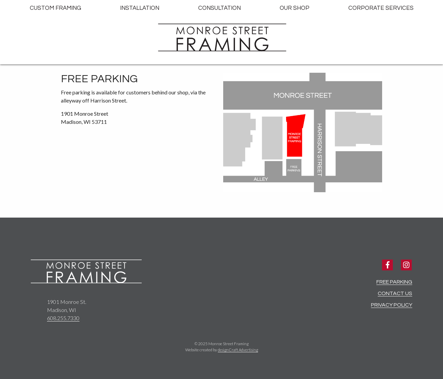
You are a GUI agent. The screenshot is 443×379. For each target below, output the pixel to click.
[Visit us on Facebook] (387, 265)
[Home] (221, 37)
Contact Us (395, 293)
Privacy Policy (391, 305)
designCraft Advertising (238, 350)
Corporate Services (381, 8)
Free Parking (394, 282)
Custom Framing (55, 8)
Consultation (219, 8)
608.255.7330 (63, 318)
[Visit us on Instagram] (406, 265)
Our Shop (294, 8)
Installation (139, 8)
